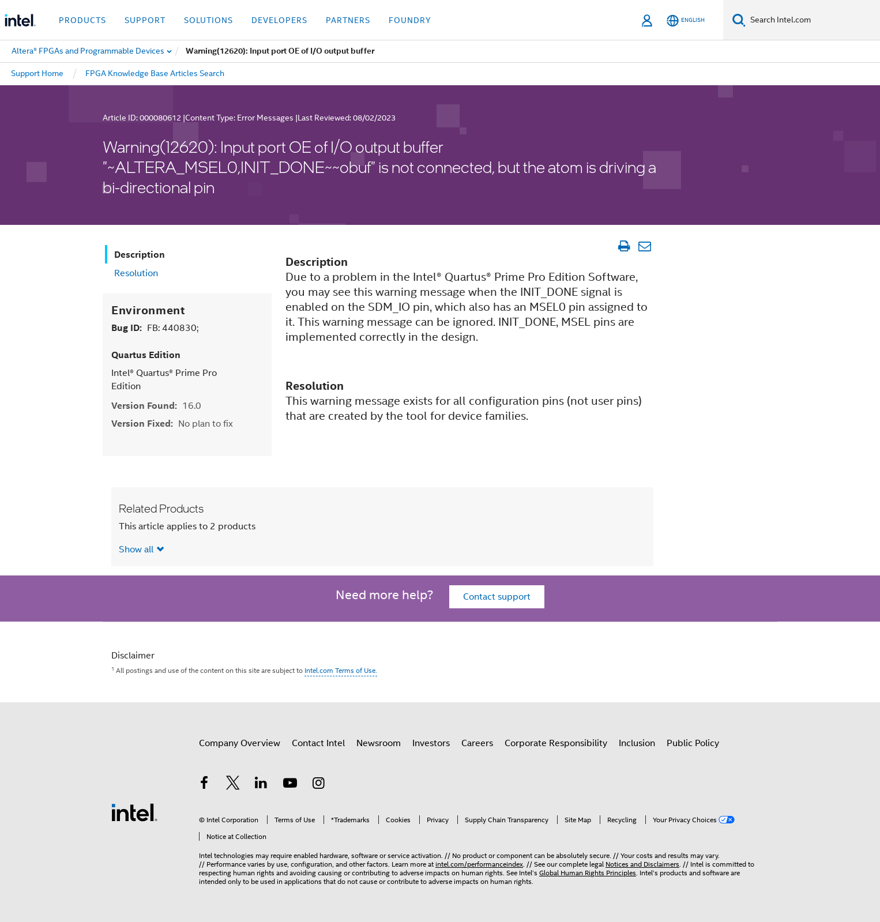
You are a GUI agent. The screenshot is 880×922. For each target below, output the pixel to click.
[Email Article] (644, 246)
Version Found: (156, 406)
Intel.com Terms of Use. (340, 670)
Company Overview (239, 743)
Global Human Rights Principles (587, 872)
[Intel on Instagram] (318, 784)
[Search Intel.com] (813, 20)
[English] (686, 20)
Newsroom (378, 743)
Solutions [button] (208, 20)
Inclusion (637, 743)
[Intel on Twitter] (233, 784)
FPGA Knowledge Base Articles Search (154, 73)
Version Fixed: (172, 423)
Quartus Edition (145, 355)
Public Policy (693, 743)
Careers (477, 743)
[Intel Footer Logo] (134, 812)
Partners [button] (348, 20)
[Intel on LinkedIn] (261, 784)
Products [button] (82, 20)
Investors (431, 743)
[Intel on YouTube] (290, 784)
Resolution (136, 273)
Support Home (37, 73)
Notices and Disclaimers (642, 864)
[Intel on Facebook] (204, 784)
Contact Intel (318, 743)
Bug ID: (154, 328)
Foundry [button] (410, 20)
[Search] (739, 20)
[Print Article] (624, 246)
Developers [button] (279, 20)
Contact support (497, 597)
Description (139, 255)
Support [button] (145, 20)
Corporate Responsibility (556, 743)
